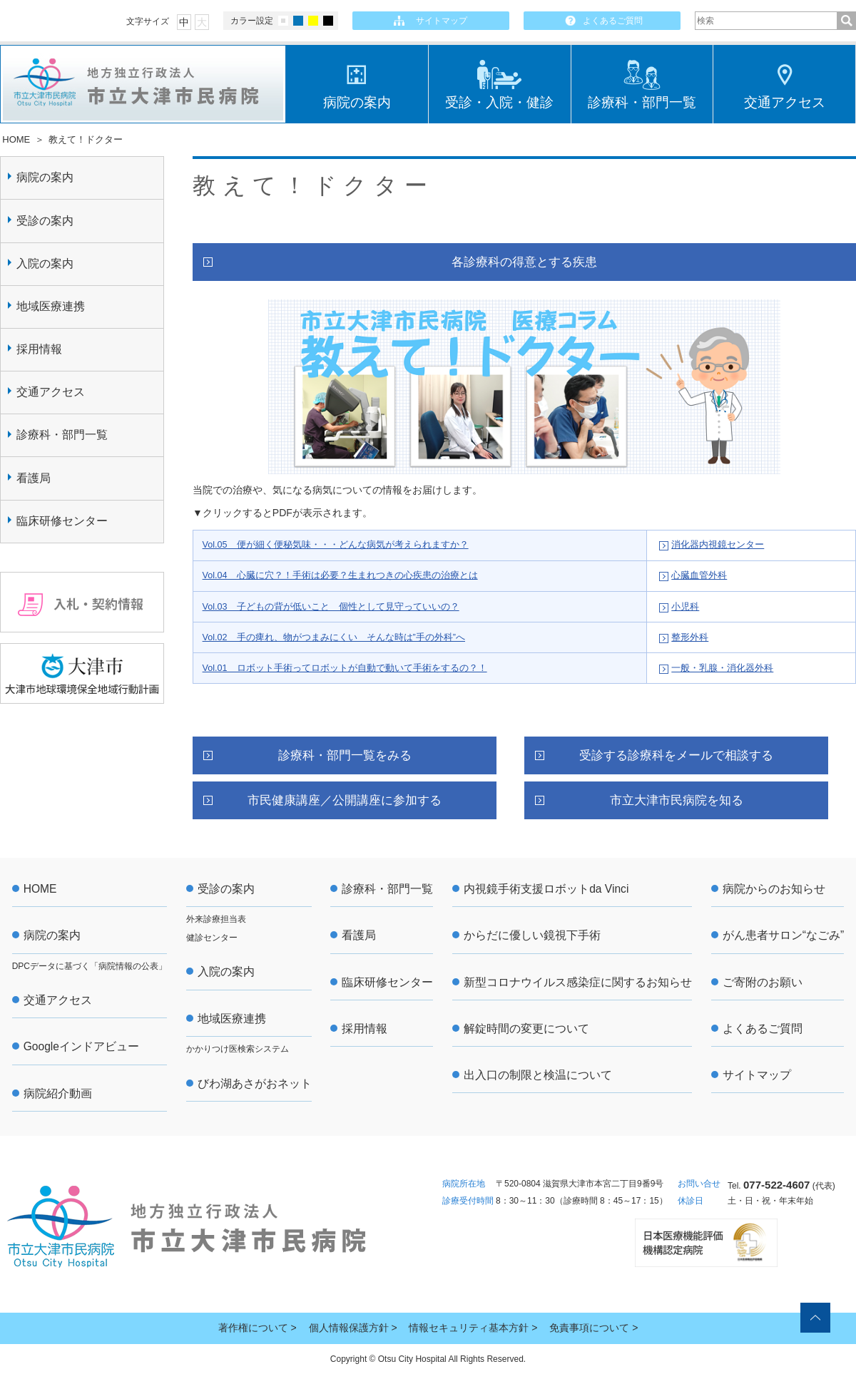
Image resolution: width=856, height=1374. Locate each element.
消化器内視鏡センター (717, 545)
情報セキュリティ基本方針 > (473, 1327)
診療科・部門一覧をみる (345, 755)
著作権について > (257, 1327)
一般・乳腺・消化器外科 (722, 668)
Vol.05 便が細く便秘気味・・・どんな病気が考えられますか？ (336, 545)
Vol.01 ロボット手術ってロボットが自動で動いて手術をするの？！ (345, 668)
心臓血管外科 (699, 575)
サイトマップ (441, 21)
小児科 (685, 607)
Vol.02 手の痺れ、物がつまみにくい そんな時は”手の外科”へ (334, 637)
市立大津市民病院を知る (676, 800)
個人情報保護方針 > (353, 1327)
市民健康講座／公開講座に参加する (345, 800)
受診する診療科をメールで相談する (676, 755)
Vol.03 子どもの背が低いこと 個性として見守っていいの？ (331, 607)
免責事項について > (593, 1327)
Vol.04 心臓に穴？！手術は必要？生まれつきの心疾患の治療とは (340, 575)
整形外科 (689, 637)
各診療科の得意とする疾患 (524, 262)
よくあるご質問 (613, 21)
